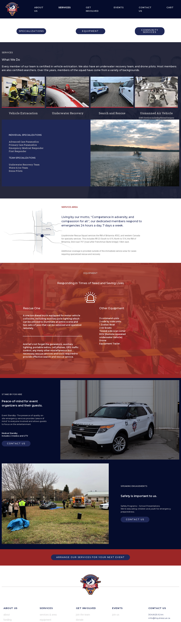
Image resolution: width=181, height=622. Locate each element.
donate (79, 619)
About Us (38, 9)
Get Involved (92, 9)
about (7, 614)
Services (64, 7)
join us (115, 614)
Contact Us (145, 9)
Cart (169, 7)
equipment (45, 619)
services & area (48, 614)
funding (8, 619)
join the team (83, 614)
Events (119, 7)
